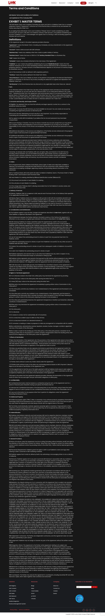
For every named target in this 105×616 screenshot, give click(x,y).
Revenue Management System (17, 604)
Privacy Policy (13, 609)
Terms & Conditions (24, 609)
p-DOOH (33, 596)
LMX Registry (12, 586)
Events (77, 3)
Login (83, 3)
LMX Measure (12, 596)
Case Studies (34, 591)
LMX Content (12, 591)
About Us (55, 586)
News (32, 588)
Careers (55, 591)
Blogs (32, 586)
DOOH (32, 593)
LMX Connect (12, 588)
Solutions (53, 3)
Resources (62, 3)
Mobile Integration (14, 601)
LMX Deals (12, 593)
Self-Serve (12, 598)
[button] (95, 3)
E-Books (33, 598)
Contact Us (56, 588)
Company (70, 3)
